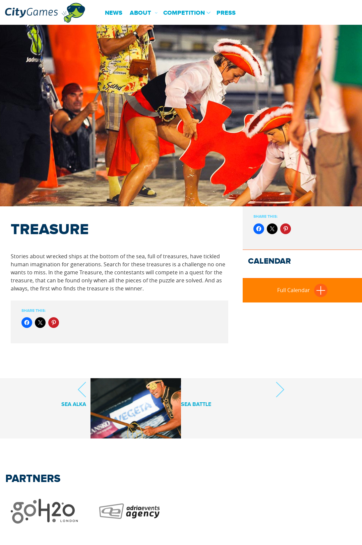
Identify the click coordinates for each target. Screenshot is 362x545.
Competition (184, 13)
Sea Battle (233, 394)
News (113, 13)
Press (226, 13)
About (140, 13)
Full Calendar (302, 290)
